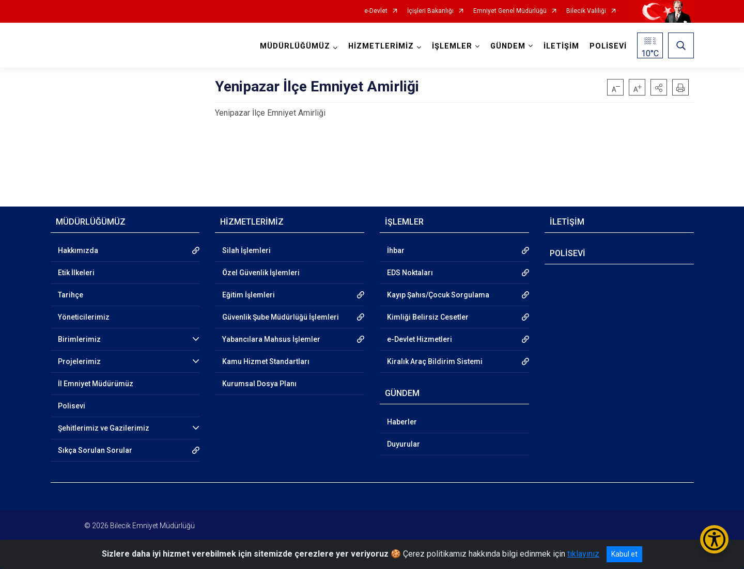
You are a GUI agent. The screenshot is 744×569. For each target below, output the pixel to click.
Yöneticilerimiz (84, 317)
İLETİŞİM (561, 46)
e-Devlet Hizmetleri (419, 339)
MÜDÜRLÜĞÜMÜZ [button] (295, 46)
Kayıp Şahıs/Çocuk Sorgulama (438, 295)
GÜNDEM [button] (507, 46)
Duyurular (403, 444)
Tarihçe (70, 295)
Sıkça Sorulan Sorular (95, 450)
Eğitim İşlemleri (248, 295)
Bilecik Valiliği (586, 11)
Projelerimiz (79, 361)
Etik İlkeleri (76, 272)
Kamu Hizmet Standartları (265, 361)
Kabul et (624, 554)
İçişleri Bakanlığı (430, 11)
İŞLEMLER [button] (452, 46)
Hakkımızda (78, 250)
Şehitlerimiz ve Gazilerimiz (103, 428)
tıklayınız (583, 554)
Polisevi (71, 406)
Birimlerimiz (79, 339)
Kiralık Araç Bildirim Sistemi (435, 361)
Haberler (402, 422)
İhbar (396, 250)
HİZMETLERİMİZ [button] (381, 46)
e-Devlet (376, 11)
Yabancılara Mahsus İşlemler (271, 339)
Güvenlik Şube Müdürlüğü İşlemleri (280, 317)
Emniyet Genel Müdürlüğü (510, 11)
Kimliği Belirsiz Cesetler (428, 317)
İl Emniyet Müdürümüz (95, 384)
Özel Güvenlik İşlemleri (261, 272)
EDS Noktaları (410, 272)
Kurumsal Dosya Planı (259, 384)
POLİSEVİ (608, 46)
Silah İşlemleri (246, 250)
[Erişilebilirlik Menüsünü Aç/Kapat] (714, 539)
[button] (658, 87)
